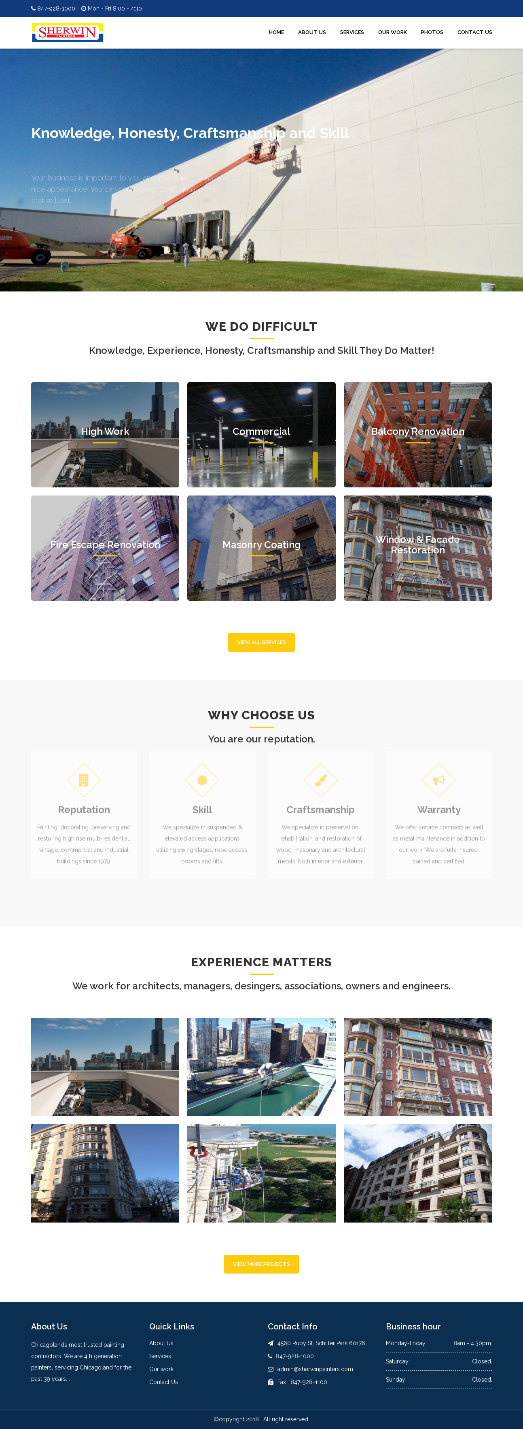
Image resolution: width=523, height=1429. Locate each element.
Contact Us (474, 32)
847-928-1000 (53, 8)
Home (276, 32)
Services (352, 32)
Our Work (392, 32)
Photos (432, 32)
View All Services (261, 642)
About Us (312, 32)
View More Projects (261, 1264)
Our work (161, 1369)
